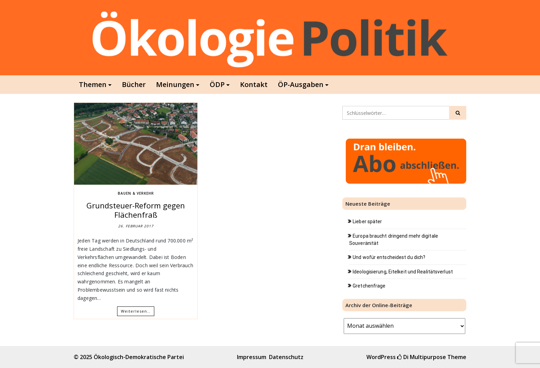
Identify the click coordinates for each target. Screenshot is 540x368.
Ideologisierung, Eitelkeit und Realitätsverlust (403, 271)
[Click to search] (457, 113)
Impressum (251, 357)
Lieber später (367, 221)
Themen (92, 84)
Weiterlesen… (135, 311)
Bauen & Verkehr (136, 193)
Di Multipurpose (421, 357)
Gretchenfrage (369, 286)
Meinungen (175, 84)
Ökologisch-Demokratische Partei (139, 357)
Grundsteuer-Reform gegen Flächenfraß (135, 209)
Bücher (134, 84)
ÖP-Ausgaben (300, 84)
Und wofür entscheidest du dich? (389, 257)
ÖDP (217, 84)
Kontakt (254, 84)
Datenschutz (286, 357)
